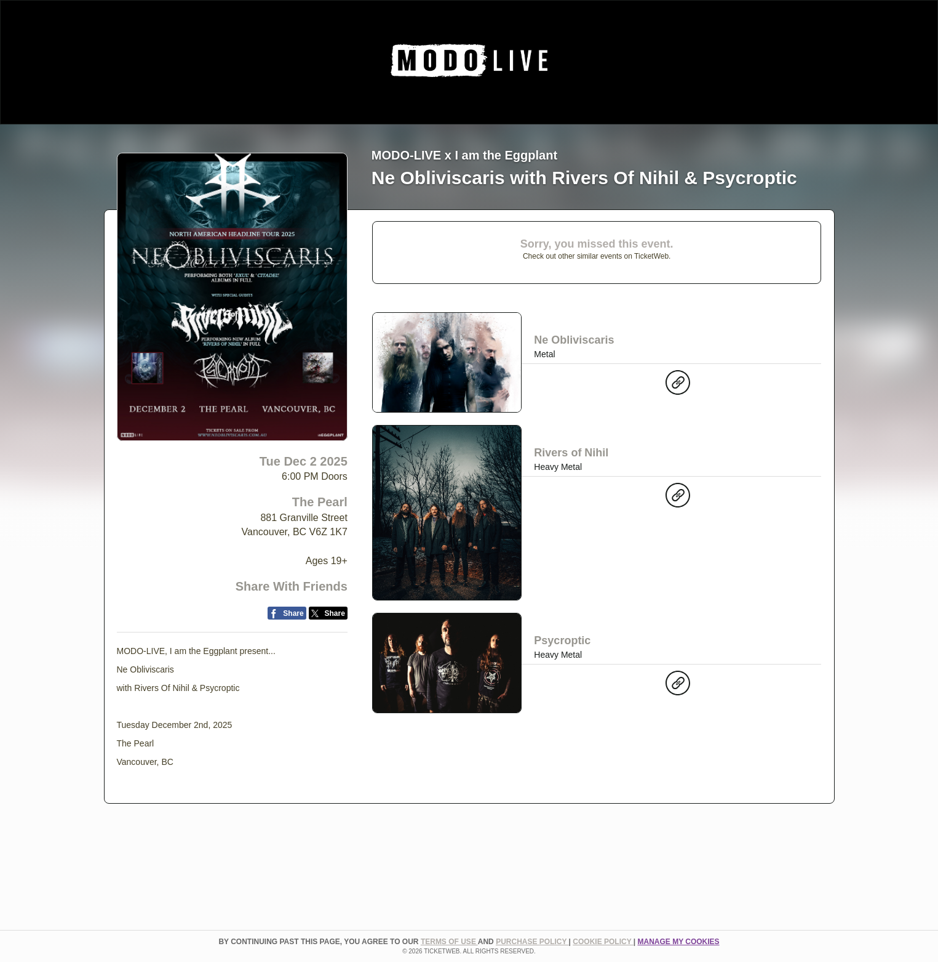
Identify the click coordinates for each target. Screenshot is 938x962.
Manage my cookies (678, 941)
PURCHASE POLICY (532, 941)
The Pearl (320, 502)
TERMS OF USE (449, 941)
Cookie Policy (603, 941)
